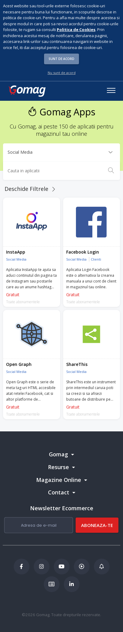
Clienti (96, 259)
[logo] (27, 91)
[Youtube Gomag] (62, 566)
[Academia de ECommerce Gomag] (52, 584)
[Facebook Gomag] (21, 566)
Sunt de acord (61, 59)
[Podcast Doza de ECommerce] (82, 566)
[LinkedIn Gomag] (72, 584)
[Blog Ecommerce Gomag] (102, 566)
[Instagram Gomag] (42, 566)
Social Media (16, 259)
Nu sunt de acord (62, 72)
